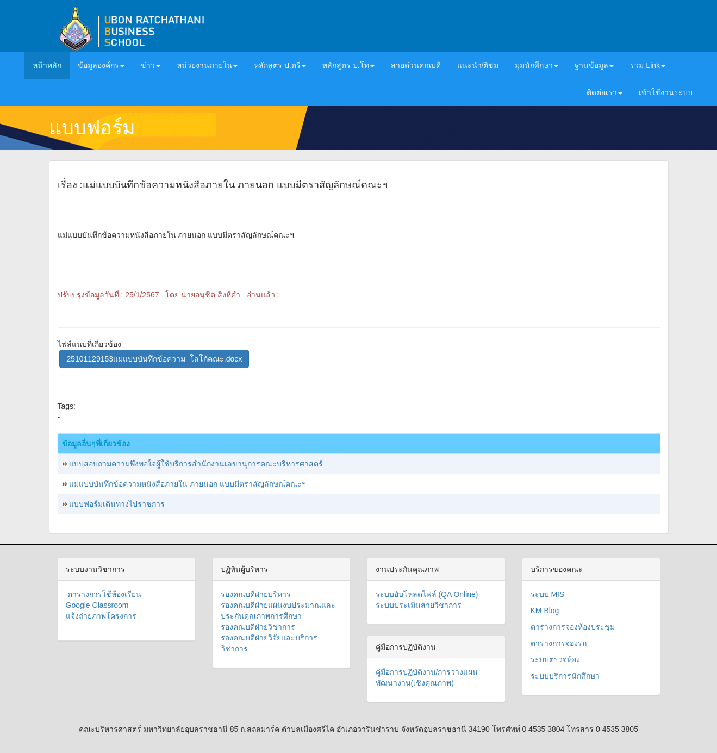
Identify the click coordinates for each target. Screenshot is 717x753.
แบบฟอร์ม (92, 127)
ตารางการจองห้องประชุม (573, 627)
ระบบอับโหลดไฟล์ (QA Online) (427, 594)
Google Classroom (97, 605)
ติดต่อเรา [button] (604, 92)
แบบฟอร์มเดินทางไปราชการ (117, 504)
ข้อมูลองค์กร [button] (101, 65)
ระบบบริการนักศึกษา (565, 675)
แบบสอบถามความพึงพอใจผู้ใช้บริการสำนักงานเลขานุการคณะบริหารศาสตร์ (196, 463)
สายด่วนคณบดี (416, 65)
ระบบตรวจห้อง (555, 659)
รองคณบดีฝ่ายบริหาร (256, 594)
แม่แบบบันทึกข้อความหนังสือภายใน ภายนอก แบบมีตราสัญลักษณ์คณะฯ (187, 484)
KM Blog (545, 610)
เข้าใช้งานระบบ (666, 92)
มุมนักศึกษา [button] (536, 65)
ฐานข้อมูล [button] (594, 65)
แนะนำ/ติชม (478, 65)
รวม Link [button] (647, 65)
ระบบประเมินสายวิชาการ (419, 605)
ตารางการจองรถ (559, 643)
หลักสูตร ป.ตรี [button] (280, 65)
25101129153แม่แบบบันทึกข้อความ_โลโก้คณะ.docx (154, 358)
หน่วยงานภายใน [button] (207, 65)
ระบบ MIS (548, 594)
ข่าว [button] (150, 65)
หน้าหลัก (51, 64)
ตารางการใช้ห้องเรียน (104, 594)
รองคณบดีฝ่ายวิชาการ (258, 627)
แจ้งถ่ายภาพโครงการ (101, 616)
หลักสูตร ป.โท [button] (348, 65)
